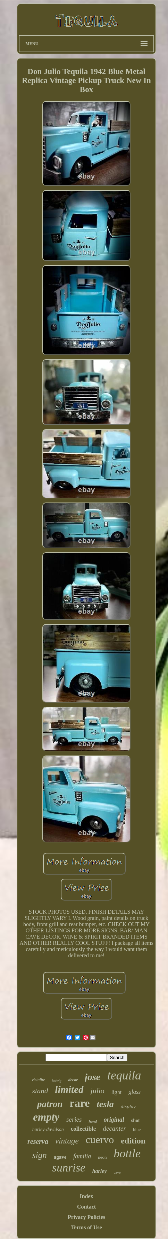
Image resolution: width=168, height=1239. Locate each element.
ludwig (56, 1081)
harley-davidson (48, 1129)
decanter (114, 1128)
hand (92, 1121)
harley (99, 1171)
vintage (67, 1141)
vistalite (38, 1079)
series (74, 1119)
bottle (127, 1153)
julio (97, 1090)
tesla (105, 1104)
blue (137, 1129)
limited (69, 1089)
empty (46, 1117)
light (116, 1092)
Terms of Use (86, 1227)
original (114, 1119)
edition (133, 1140)
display (128, 1106)
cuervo (100, 1139)
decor (73, 1079)
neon (102, 1157)
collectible (83, 1128)
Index (86, 1196)
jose (92, 1076)
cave (117, 1172)
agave (60, 1157)
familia (82, 1156)
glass (134, 1091)
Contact (86, 1207)
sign (39, 1155)
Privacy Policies (86, 1217)
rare (80, 1103)
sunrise (68, 1167)
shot (135, 1120)
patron (50, 1104)
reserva (37, 1141)
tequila (124, 1075)
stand (40, 1091)
